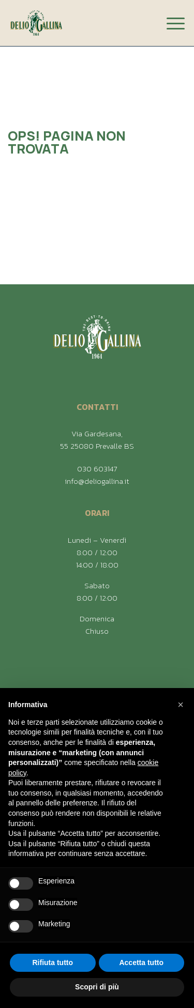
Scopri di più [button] (97, 987)
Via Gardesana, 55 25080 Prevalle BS (97, 439)
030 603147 (97, 469)
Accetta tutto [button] (141, 962)
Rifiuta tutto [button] (52, 962)
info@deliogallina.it (97, 481)
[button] (180, 704)
